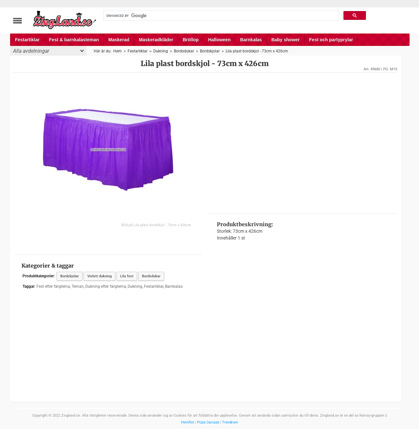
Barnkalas (251, 39)
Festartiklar (27, 39)
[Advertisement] (303, 142)
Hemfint (187, 422)
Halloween (219, 39)
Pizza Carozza (208, 422)
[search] (220, 16)
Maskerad (119, 39)
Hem (117, 51)
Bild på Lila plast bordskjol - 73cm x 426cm (156, 225)
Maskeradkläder (156, 39)
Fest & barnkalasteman (74, 39)
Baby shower (285, 39)
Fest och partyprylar (331, 39)
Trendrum (230, 422)
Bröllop (191, 39)
